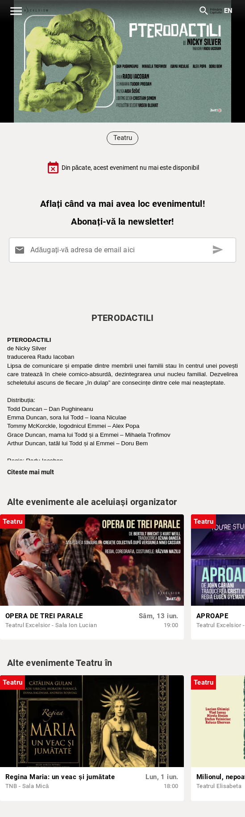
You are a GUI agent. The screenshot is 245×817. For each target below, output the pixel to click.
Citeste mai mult (30, 472)
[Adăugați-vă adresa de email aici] (124, 250)
